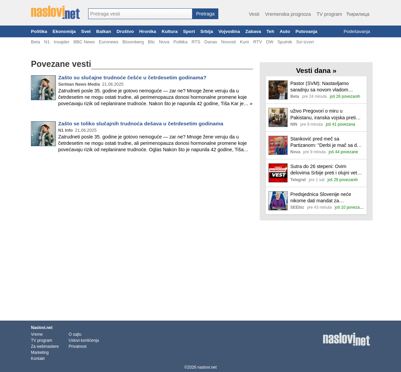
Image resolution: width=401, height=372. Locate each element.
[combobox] (140, 13)
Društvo (125, 31)
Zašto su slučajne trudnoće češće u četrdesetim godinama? (132, 77)
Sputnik (285, 41)
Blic (151, 41)
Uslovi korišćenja (84, 340)
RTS (195, 41)
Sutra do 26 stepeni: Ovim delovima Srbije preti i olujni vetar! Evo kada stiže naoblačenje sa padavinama (326, 170)
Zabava (253, 31)
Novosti (228, 41)
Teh (270, 31)
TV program (329, 14)
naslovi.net (207, 367)
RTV (257, 41)
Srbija (206, 31)
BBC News (84, 41)
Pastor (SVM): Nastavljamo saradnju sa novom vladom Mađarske (319, 87)
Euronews (108, 41)
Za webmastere (45, 346)
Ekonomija (64, 31)
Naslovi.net (41, 327)
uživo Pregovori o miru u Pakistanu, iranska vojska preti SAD (323, 114)
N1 (47, 41)
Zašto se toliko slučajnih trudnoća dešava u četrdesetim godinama (140, 123)
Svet (86, 31)
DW (270, 41)
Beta (35, 41)
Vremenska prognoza (288, 14)
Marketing (40, 352)
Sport (189, 31)
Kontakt (38, 358)
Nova (164, 41)
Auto (285, 31)
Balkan (103, 31)
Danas (210, 41)
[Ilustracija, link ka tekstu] (278, 90)
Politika (39, 31)
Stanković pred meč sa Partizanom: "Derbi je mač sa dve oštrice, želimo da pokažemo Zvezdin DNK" (326, 142)
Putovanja (306, 31)
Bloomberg (133, 41)
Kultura (169, 31)
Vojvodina (229, 31)
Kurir (244, 41)
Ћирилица (357, 14)
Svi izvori (305, 41)
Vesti (254, 14)
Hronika (147, 31)
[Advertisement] (142, 180)
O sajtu (75, 334)
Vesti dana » (316, 70)
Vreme (37, 334)
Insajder (62, 41)
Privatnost (77, 346)
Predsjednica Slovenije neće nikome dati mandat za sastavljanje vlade (320, 198)
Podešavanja (356, 31)
